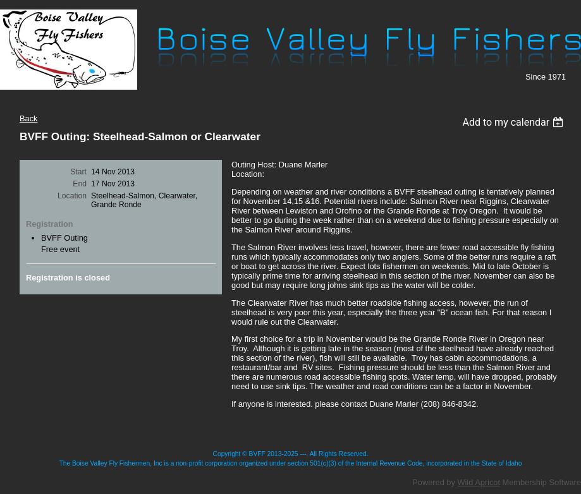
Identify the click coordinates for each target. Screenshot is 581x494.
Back (28, 118)
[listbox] (514, 122)
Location (72, 195)
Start (78, 171)
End (80, 183)
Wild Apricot (478, 482)
